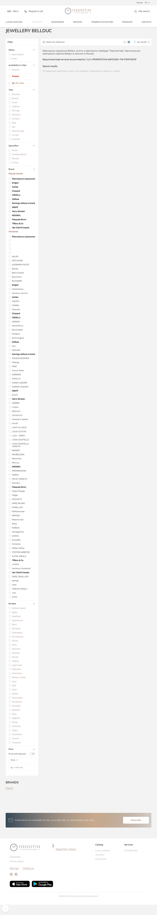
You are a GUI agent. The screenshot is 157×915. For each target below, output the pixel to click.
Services (77, 23)
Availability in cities (22, 75)
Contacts (146, 23)
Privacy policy (17, 871)
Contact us (28, 878)
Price (22, 759)
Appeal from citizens (66, 859)
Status (22, 60)
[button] (13, 12)
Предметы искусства (102, 23)
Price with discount (17, 764)
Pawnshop (127, 23)
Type (22, 100)
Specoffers (22, 156)
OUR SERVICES (131, 861)
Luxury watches (14, 23)
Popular (9, 798)
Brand (22, 179)
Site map (14, 878)
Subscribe (136, 830)
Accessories (57, 23)
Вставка (22, 613)
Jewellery (36, 23)
